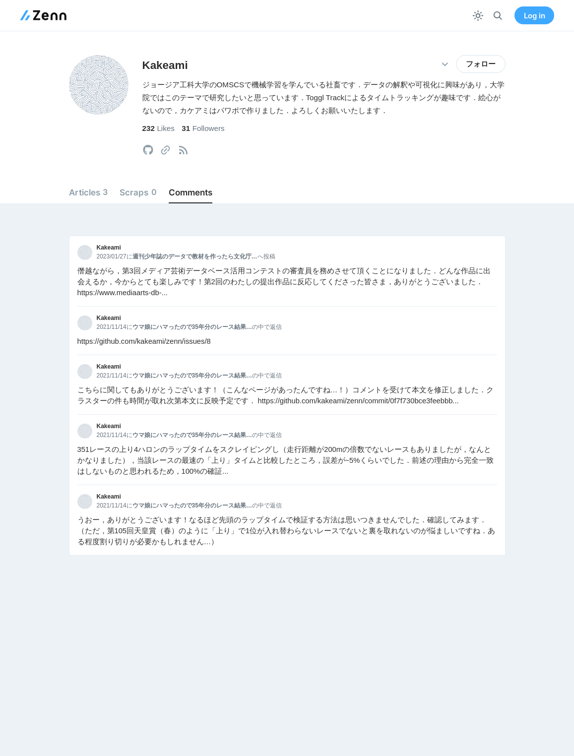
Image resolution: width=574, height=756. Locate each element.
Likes (158, 128)
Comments (190, 192)
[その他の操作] (445, 64)
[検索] (498, 15)
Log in (534, 15)
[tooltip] (148, 150)
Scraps (138, 192)
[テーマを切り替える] (478, 15)
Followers (203, 128)
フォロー (481, 64)
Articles (88, 192)
